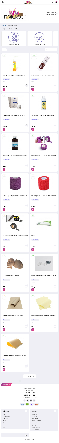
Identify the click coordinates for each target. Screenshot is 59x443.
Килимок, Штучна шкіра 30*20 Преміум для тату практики (14, 356)
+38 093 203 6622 (51, 14)
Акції (4, 414)
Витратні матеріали (37, 422)
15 (4, 49)
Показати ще (29, 376)
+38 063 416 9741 (51, 13)
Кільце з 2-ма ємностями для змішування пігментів (43, 275)
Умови (4, 420)
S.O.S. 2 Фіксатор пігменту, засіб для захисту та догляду (14, 115)
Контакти (5, 418)
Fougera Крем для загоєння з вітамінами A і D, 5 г (42, 75)
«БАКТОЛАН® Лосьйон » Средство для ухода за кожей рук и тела (42, 115)
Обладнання (35, 418)
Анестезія (34, 416)
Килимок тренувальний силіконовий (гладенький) (43, 315)
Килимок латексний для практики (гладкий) (13, 315)
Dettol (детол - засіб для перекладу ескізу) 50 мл (14, 75)
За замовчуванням (51, 49)
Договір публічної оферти (10, 422)
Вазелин (33, 235)
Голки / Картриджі (36, 420)
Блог (4, 427)
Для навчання (35, 429)
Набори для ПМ (36, 427)
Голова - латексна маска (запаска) (11, 275)
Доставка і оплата (7, 425)
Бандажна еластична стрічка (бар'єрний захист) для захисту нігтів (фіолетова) (43, 156)
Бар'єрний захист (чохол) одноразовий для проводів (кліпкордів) (15, 236)
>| (38, 381)
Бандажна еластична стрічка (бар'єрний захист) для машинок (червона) (43, 196)
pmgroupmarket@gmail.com (29, 397)
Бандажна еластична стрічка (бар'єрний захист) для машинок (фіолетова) (15, 196)
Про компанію (7, 416)
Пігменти (34, 414)
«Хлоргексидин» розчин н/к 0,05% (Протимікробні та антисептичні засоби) (15, 156)
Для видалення (36, 425)
